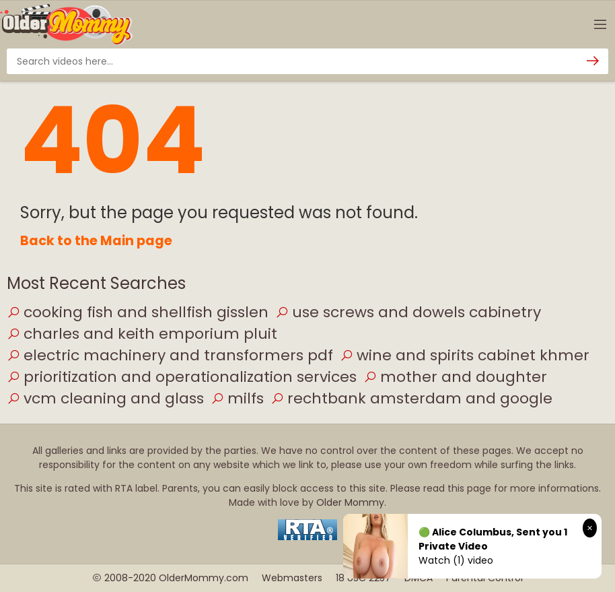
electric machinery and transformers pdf (170, 355)
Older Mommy (350, 502)
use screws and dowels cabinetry (408, 312)
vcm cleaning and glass (105, 398)
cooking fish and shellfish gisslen (137, 312)
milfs (237, 398)
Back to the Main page (96, 241)
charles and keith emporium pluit (142, 333)
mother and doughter (455, 376)
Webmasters (292, 578)
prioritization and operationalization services (182, 376)
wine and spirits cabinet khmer (464, 355)
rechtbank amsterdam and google (411, 398)
